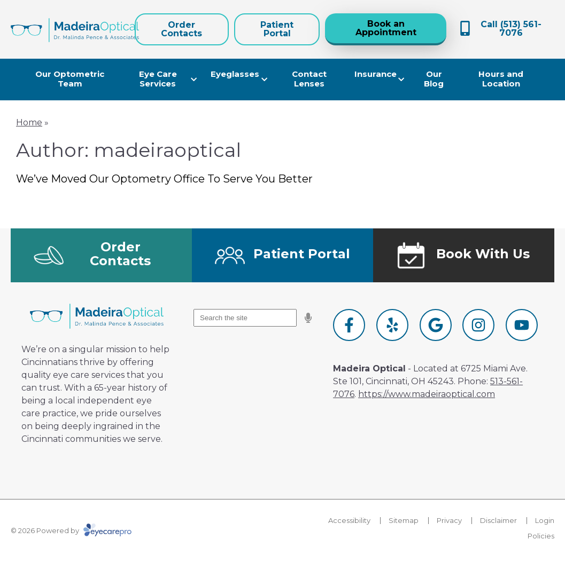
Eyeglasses (235, 74)
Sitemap (404, 520)
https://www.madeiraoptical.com (426, 394)
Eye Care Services (158, 79)
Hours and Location (500, 79)
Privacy (449, 520)
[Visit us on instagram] (478, 325)
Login (544, 520)
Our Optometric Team (69, 79)
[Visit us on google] (436, 325)
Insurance (375, 74)
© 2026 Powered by (71, 530)
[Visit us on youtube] (522, 325)
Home (29, 122)
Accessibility (349, 520)
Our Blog (434, 79)
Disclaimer (498, 520)
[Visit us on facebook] (349, 325)
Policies (541, 536)
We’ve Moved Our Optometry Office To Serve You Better (164, 178)
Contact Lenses (309, 79)
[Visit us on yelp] (392, 325)
